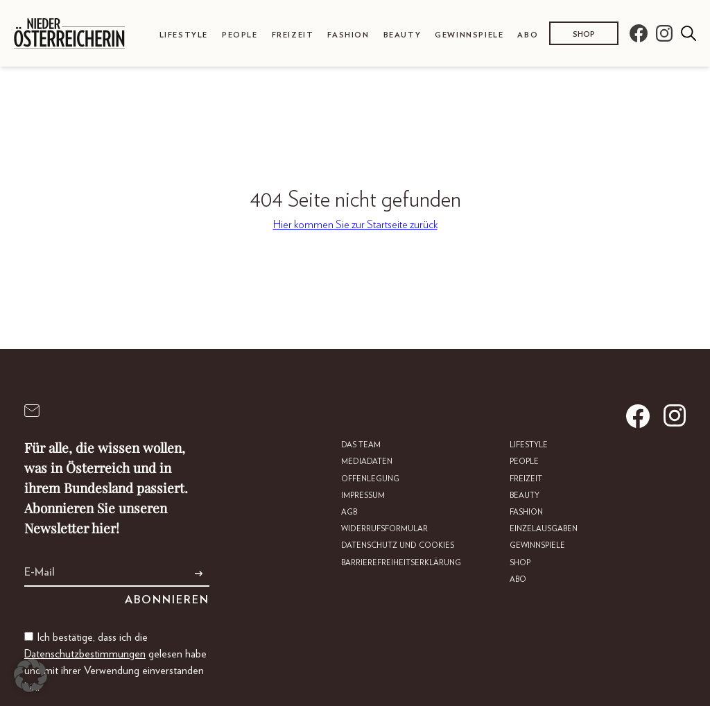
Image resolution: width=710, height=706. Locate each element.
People (240, 35)
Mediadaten (366, 461)
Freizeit (293, 35)
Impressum (363, 495)
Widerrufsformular (384, 529)
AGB (349, 512)
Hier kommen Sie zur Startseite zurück (355, 224)
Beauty (402, 35)
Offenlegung (370, 479)
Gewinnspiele (469, 35)
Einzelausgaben (544, 529)
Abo (527, 35)
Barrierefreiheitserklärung (401, 563)
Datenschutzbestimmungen (85, 654)
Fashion (348, 35)
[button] (30, 675)
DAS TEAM (361, 445)
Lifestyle (183, 35)
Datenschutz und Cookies (397, 545)
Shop (584, 34)
